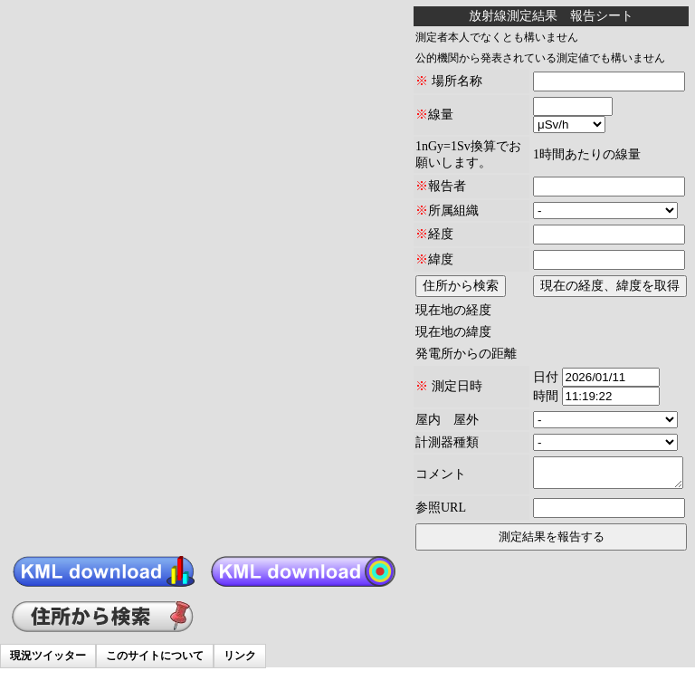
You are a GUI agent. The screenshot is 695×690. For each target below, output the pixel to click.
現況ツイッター (48, 655)
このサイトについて (155, 655)
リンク (240, 655)
